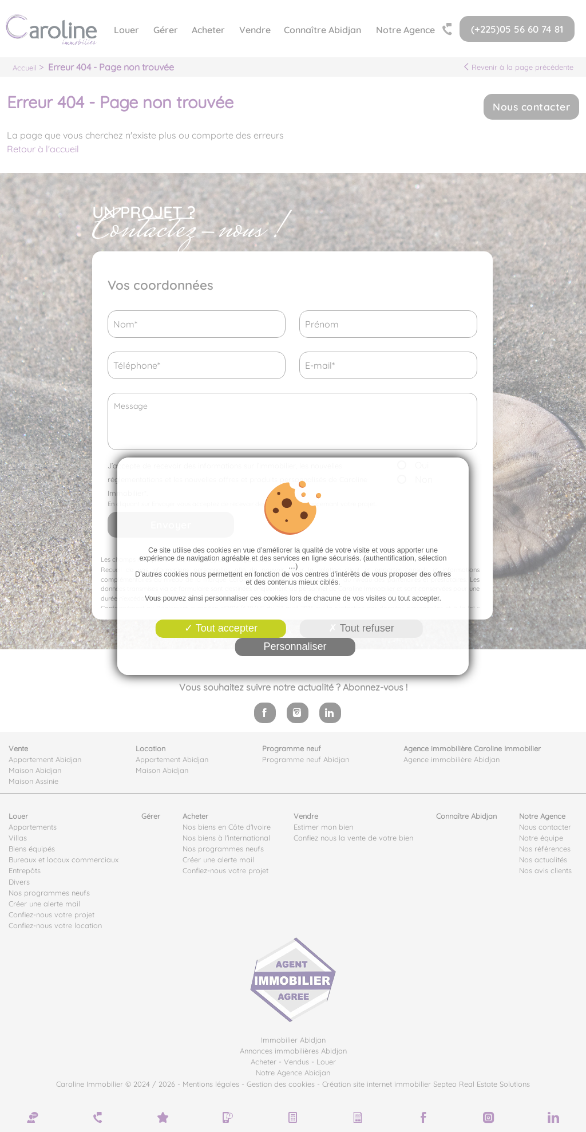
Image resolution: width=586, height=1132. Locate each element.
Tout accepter (221, 628)
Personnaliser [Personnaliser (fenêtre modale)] (294, 646)
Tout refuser (361, 628)
